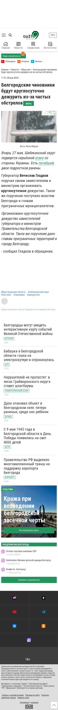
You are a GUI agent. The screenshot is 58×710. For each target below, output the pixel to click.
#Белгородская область (13, 292)
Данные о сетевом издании (13, 695)
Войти (53, 35)
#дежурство (33, 294)
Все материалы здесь (29, 530)
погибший (46, 163)
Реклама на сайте (32, 695)
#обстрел (6, 294)
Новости (18, 45)
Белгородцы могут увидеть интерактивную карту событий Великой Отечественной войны (28, 329)
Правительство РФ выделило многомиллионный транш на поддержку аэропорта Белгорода (27, 466)
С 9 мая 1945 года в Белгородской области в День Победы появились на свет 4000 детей (27, 435)
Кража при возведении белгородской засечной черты (24, 509)
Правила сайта (23, 698)
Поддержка (24, 702)
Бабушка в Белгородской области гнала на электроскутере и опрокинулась (29, 355)
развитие (34, 702)
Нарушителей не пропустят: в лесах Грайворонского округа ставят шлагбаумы (27, 381)
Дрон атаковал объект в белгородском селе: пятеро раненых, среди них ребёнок (26, 407)
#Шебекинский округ (38, 292)
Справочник (33, 45)
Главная (6, 45)
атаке (39, 158)
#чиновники (19, 294)
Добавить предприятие (29, 580)
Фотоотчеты (50, 45)
